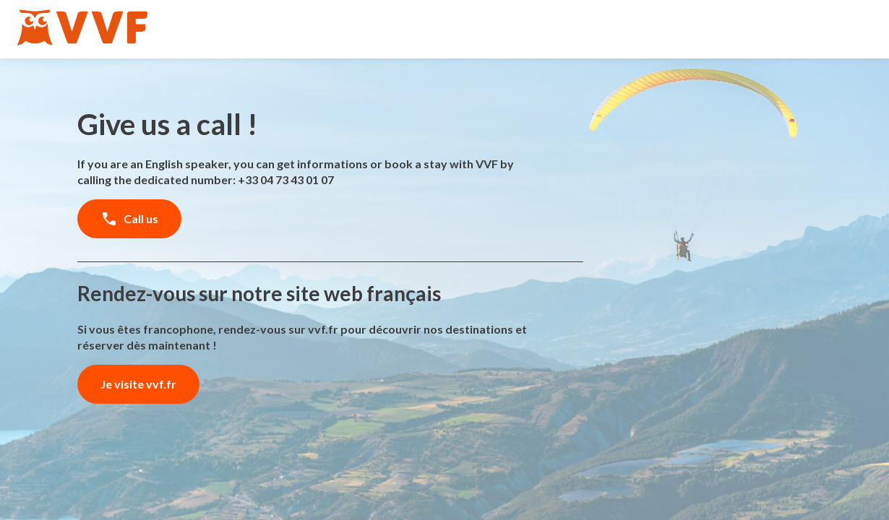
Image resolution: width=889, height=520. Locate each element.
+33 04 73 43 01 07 (286, 179)
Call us (129, 219)
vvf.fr (323, 329)
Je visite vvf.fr (138, 384)
